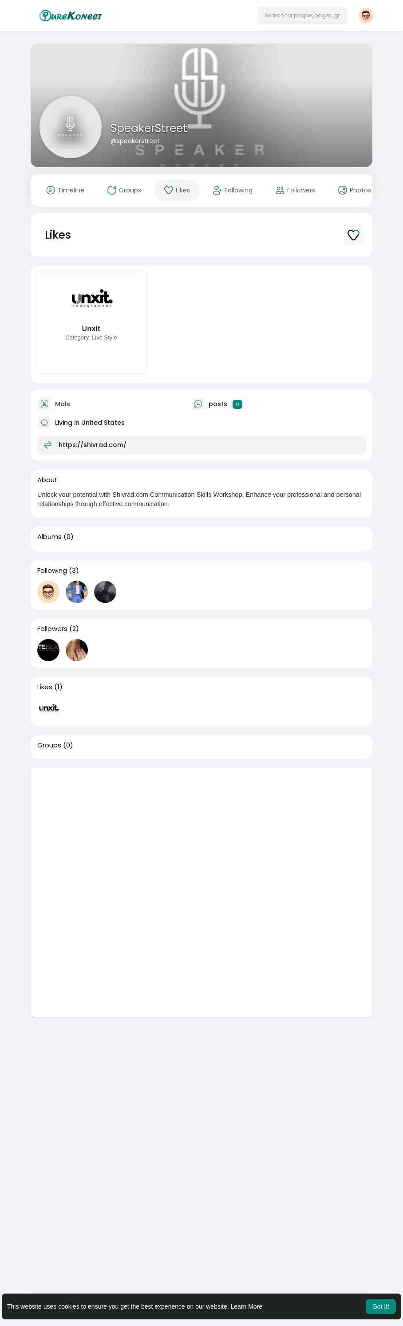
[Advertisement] (201, 830)
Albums (49, 536)
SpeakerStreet (149, 128)
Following (52, 570)
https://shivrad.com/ (92, 444)
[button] (302, 15)
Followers (52, 628)
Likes (44, 687)
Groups (49, 745)
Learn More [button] (247, 1306)
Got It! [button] (380, 1306)
